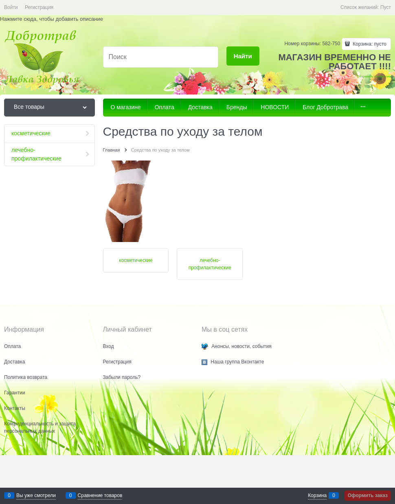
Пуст (385, 7)
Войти (11, 7)
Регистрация (39, 7)
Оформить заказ (368, 495)
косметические (135, 260)
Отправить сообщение (374, 76)
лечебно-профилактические (210, 264)
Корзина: (368, 44)
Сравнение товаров (100, 495)
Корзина (317, 495)
